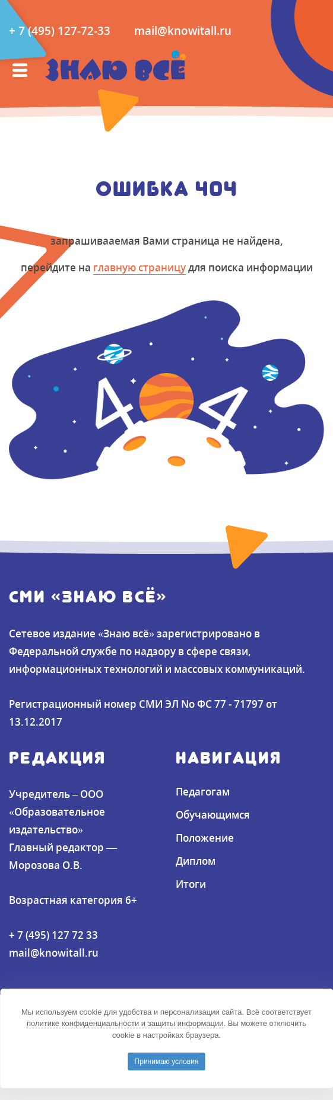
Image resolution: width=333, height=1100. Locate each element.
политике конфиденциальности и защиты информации (125, 1023)
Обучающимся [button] (213, 814)
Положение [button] (205, 837)
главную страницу (139, 267)
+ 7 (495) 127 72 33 (53, 935)
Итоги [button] (191, 884)
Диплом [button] (195, 861)
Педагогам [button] (203, 791)
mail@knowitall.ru (182, 31)
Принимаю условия (167, 1061)
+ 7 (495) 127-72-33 (59, 31)
